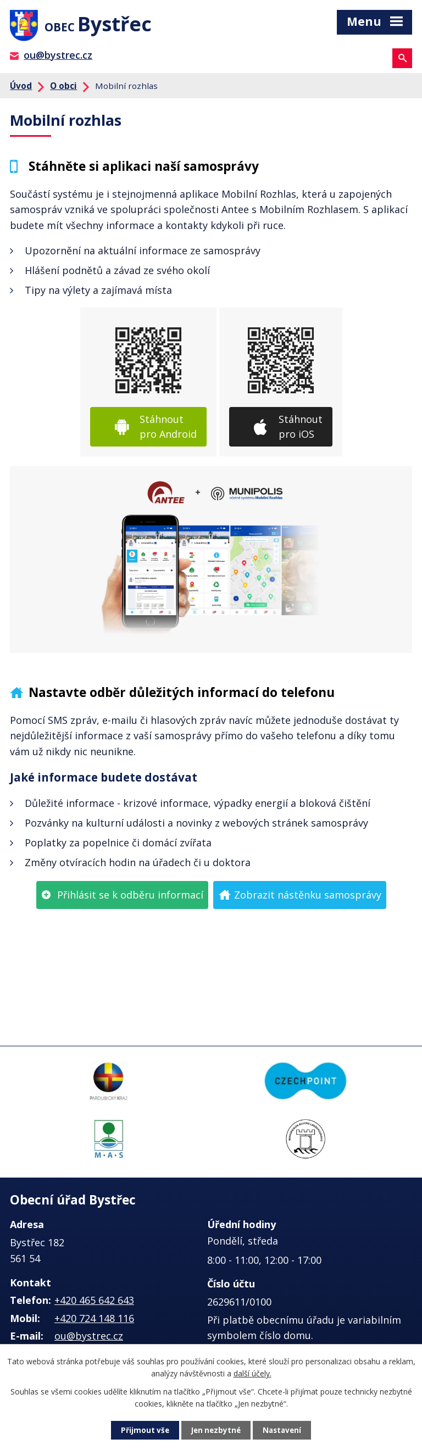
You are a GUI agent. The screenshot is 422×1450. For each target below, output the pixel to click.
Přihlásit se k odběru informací (130, 897)
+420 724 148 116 (94, 1321)
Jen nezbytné (216, 1430)
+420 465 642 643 (94, 1303)
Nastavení (284, 1430)
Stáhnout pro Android (168, 430)
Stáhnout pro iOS (301, 430)
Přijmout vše (143, 1430)
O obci (63, 88)
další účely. (252, 1373)
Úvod (21, 88)
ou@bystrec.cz (58, 58)
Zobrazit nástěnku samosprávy (307, 897)
